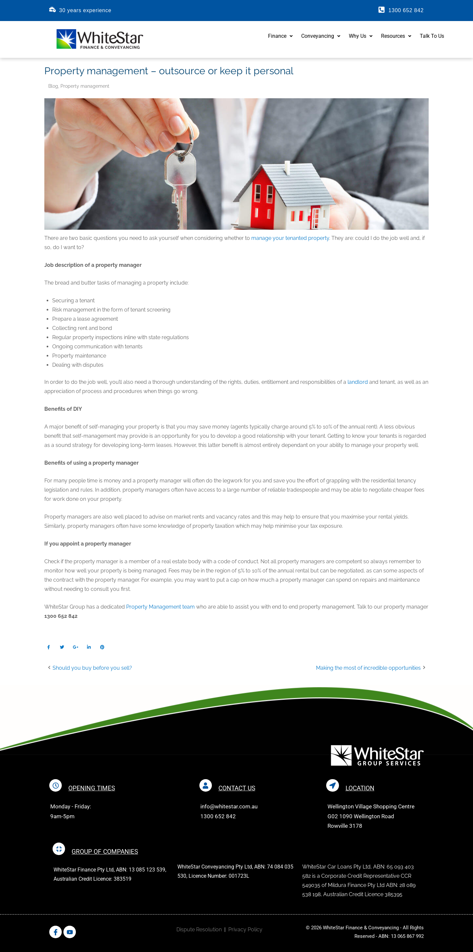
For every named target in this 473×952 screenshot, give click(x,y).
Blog (53, 87)
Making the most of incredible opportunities (369, 669)
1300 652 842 (405, 10)
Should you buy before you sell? (90, 669)
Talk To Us (432, 40)
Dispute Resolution (199, 931)
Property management (84, 87)
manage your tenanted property (290, 240)
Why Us (360, 40)
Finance (280, 40)
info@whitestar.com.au (229, 807)
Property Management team (160, 608)
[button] (280, 40)
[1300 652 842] (381, 9)
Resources (396, 40)
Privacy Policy (245, 931)
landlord (358, 384)
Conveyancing (320, 40)
